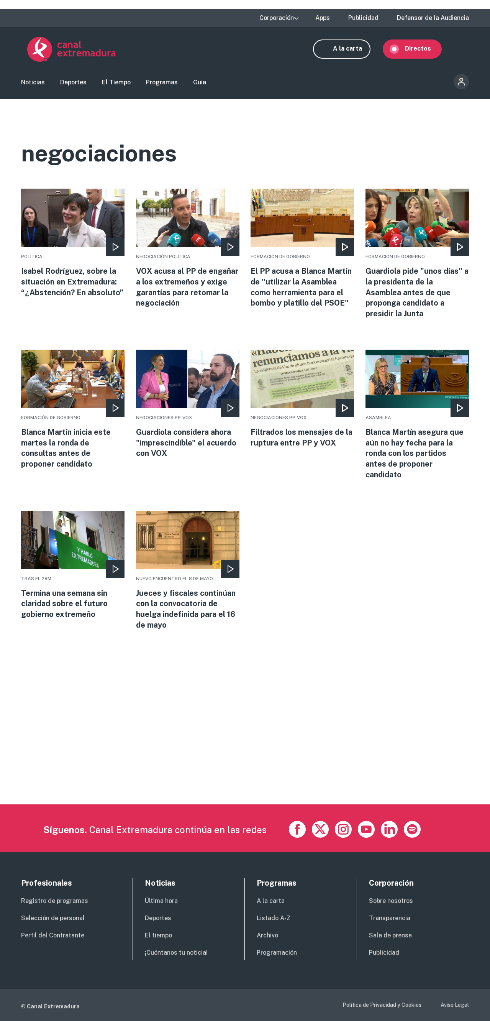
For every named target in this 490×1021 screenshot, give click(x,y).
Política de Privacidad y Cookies (382, 1005)
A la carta (353, 49)
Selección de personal (53, 918)
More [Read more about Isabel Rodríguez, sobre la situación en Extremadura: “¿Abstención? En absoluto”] (73, 249)
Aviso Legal (455, 1005)
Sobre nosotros (391, 900)
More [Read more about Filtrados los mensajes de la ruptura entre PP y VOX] (302, 400)
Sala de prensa (390, 935)
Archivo (267, 935)
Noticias (33, 82)
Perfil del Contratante (52, 935)
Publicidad (363, 18)
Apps (322, 18)
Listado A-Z (273, 918)
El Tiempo (116, 82)
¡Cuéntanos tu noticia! (176, 952)
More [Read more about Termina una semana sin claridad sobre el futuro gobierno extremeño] (73, 566)
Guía (199, 82)
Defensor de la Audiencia (433, 18)
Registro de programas (54, 900)
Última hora (161, 900)
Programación (277, 952)
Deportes (73, 82)
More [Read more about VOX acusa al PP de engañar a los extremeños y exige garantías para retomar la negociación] (187, 249)
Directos (424, 49)
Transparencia (389, 918)
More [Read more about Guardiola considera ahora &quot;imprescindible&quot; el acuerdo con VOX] (187, 405)
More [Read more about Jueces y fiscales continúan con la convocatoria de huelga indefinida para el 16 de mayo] (187, 571)
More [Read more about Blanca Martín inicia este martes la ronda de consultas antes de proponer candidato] (73, 410)
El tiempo (158, 935)
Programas (162, 82)
